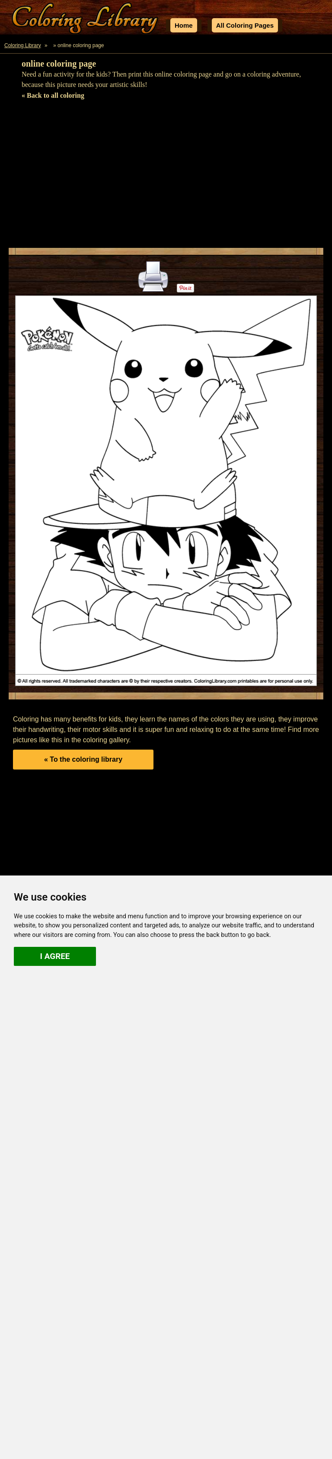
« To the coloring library (83, 759)
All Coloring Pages (245, 25)
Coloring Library (22, 45)
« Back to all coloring (53, 95)
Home (184, 25)
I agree (55, 956)
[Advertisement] (166, 176)
